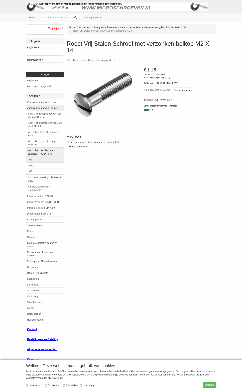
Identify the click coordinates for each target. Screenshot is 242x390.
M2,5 (31, 165)
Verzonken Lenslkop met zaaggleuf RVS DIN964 (40, 152)
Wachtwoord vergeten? (39, 86)
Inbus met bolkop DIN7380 (41, 208)
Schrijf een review (183, 90)
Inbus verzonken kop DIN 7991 (43, 202)
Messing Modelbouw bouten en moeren (43, 254)
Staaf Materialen (35, 302)
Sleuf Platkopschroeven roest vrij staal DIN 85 (45, 125)
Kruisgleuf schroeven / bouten (42, 102)
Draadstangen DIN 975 (39, 213)
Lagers (30, 308)
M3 (30, 171)
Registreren (33, 80)
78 (151, 110)
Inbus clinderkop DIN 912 (40, 196)
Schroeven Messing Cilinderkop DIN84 (44, 179)
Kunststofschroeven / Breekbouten (39, 188)
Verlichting (32, 296)
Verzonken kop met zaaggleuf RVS (43, 134)
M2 (30, 159)
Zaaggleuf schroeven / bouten (42, 108)
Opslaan (209, 384)
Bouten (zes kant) (36, 219)
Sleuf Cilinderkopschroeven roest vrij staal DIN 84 (45, 115)
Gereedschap (34, 314)
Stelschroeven (34, 225)
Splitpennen (33, 290)
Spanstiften (33, 278)
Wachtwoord (34, 59)
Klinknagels (33, 284)
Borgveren (32, 267)
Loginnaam (33, 47)
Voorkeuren (52, 385)
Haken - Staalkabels (37, 273)
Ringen (30, 237)
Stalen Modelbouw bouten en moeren (42, 245)
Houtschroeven (35, 319)
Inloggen (45, 74)
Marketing (87, 385)
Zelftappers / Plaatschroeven (42, 261)
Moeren (31, 231)
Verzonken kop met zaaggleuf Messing (43, 143)
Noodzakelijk (34, 385)
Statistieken (70, 385)
